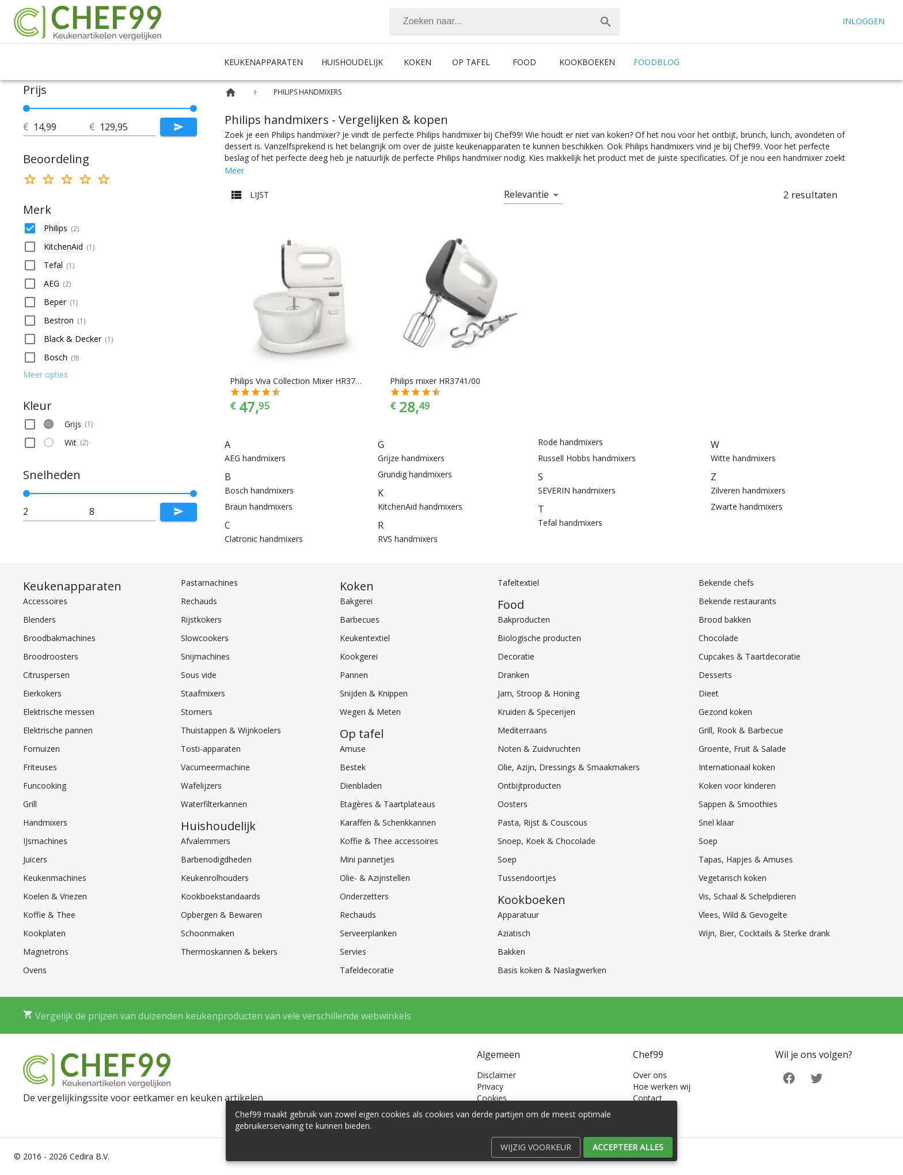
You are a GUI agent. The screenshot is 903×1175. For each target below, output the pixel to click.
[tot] (61, 127)
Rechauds (199, 601)
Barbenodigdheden (216, 859)
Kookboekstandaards (220, 896)
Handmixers (45, 822)
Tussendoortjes (527, 877)
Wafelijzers (201, 785)
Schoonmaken (207, 933)
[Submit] (178, 127)
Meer (234, 170)
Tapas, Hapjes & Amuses (746, 859)
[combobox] (504, 22)
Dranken (513, 674)
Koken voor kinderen (737, 785)
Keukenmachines (54, 877)
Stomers (197, 711)
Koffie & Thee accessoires (389, 840)
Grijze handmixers (411, 458)
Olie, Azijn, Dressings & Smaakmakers (569, 767)
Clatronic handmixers (264, 538)
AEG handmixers (255, 458)
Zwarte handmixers (747, 506)
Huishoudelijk (352, 62)
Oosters (513, 804)
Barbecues (360, 619)
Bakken (511, 951)
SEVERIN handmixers (577, 490)
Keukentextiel (365, 637)
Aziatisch (514, 933)
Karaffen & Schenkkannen (388, 822)
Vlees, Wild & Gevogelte (743, 914)
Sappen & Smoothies (738, 804)
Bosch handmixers (259, 490)
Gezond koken (725, 711)
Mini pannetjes (367, 859)
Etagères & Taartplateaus (387, 804)
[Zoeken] (490, 22)
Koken (417, 62)
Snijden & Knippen (374, 693)
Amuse (353, 748)
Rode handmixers (570, 441)
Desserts (715, 674)
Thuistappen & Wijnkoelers (231, 730)
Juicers (35, 859)
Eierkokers (42, 693)
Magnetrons (46, 951)
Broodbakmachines (59, 637)
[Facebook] (789, 1077)
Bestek (353, 767)
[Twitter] (816, 1077)
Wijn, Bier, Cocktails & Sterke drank (764, 933)
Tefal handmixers (570, 522)
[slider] (109, 108)
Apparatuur (518, 914)
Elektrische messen (58, 711)
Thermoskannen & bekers (229, 951)
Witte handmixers (743, 458)
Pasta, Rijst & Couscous (542, 822)
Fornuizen (41, 748)
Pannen (354, 674)
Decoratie (516, 656)
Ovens (35, 970)
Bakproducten (524, 619)
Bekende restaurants (737, 601)
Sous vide (199, 674)
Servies (353, 951)
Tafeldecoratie (367, 970)
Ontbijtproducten (529, 785)
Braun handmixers (259, 506)
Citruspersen (46, 674)
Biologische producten (539, 637)
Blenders (39, 619)
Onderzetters (364, 896)
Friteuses (40, 767)
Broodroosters (50, 656)
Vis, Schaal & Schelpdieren (747, 896)
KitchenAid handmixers (420, 506)
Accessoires (45, 601)
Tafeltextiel (518, 582)
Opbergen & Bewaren (221, 914)
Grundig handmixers (415, 474)
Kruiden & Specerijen (536, 711)
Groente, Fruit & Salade (742, 748)
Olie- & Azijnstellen (375, 877)
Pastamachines (209, 582)
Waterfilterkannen (214, 804)
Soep (507, 859)
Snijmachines (205, 656)
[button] (110, 228)
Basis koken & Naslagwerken (552, 970)
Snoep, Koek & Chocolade (546, 840)
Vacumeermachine (215, 767)
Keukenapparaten (263, 62)
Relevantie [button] (526, 194)
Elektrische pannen (58, 730)
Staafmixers (203, 693)
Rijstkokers (201, 619)
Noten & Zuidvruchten (539, 748)
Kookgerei (359, 656)
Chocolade (718, 637)
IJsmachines (45, 840)
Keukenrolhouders (215, 877)
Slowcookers (205, 637)
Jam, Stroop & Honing (538, 693)
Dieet (709, 693)
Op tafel (471, 62)
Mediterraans (522, 730)
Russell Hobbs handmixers (587, 458)
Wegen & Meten (370, 711)
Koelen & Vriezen (55, 896)
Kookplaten (44, 933)
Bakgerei (356, 601)
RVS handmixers (408, 538)
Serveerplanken (368, 933)
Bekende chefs (726, 582)
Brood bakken (725, 619)
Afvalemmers (205, 840)
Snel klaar (716, 822)
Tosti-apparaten (211, 748)
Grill (30, 804)
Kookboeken (587, 62)
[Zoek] (606, 22)
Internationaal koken (737, 767)
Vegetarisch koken (733, 877)
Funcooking (44, 785)
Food (524, 62)
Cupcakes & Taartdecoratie (749, 656)
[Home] (231, 92)
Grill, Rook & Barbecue (741, 730)
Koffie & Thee (49, 914)
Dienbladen (361, 785)
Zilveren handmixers (748, 490)
